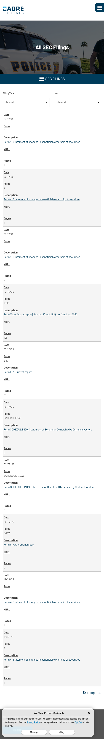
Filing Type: (9, 93)
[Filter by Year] (78, 102)
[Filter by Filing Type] (26, 102)
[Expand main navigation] (99, 7)
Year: (57, 93)
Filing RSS (92, 693)
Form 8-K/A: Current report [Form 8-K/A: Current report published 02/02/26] (19, 544)
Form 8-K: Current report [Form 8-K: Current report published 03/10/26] (18, 371)
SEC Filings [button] (52, 78)
